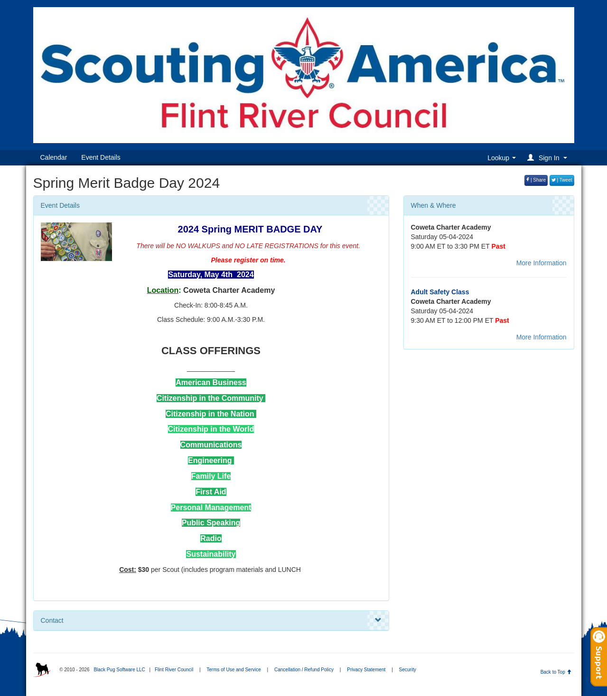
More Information (541, 263)
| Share (536, 180)
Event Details (100, 157)
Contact (211, 620)
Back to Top (556, 672)
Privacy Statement (366, 669)
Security (407, 669)
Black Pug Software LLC (119, 669)
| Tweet (561, 180)
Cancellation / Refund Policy (304, 669)
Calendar (53, 157)
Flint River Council (174, 669)
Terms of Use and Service (233, 669)
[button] (548, 157)
